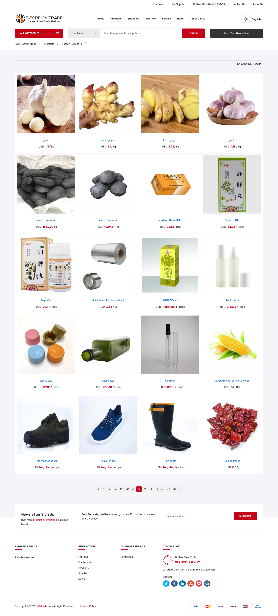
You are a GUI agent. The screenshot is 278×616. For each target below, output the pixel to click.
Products (115, 19)
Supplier (83, 575)
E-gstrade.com (44, 607)
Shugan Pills (232, 221)
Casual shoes (108, 462)
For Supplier (178, 4)
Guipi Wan (45, 301)
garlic (46, 141)
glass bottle (108, 382)
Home (100, 19)
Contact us (127, 558)
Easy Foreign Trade (25, 45)
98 (174, 490)
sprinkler (170, 382)
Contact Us (239, 4)
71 (133, 490)
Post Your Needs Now (236, 34)
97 (168, 490)
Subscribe (244, 517)
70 (127, 490)
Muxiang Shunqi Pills (170, 221)
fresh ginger (108, 141)
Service (166, 19)
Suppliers (133, 19)
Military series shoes (46, 462)
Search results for (73, 45)
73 (145, 490)
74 (150, 490)
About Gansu (197, 19)
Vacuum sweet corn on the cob (232, 382)
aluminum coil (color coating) (108, 301)
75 (156, 490)
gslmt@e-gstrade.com (202, 570)
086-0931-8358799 (213, 4)
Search (193, 34)
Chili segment (232, 462)
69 (121, 490)
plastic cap (46, 382)
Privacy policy (88, 607)
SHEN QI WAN (170, 301)
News (180, 19)
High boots (170, 462)
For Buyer (158, 4)
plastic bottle (232, 301)
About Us (258, 4)
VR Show (150, 19)
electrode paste (46, 221)
